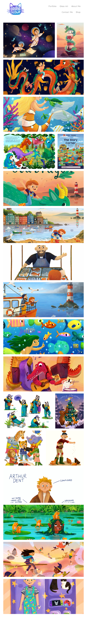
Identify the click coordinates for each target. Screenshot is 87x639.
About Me (76, 6)
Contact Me (67, 12)
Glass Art (64, 6)
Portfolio (52, 6)
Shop (78, 12)
